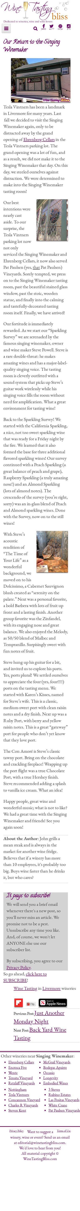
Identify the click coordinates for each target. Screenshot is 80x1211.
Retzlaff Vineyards (21, 1083)
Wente (13, 1072)
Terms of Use (64, 1131)
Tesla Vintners (18, 1094)
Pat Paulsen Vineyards (64, 1110)
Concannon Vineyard (24, 1099)
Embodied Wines (55, 1083)
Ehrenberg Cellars (39, 139)
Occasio (49, 1072)
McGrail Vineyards (56, 1062)
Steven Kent (17, 1110)
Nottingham (17, 1089)
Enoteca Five (17, 1067)
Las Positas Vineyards (63, 1099)
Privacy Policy (18, 967)
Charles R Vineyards (23, 1105)
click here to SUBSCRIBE (25, 977)
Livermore (51, 988)
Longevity (50, 1077)
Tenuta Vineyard (20, 1077)
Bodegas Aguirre (55, 1067)
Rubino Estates (59, 1094)
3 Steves (54, 1089)
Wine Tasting (25, 988)
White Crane (57, 1105)
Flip (30, 1004)
